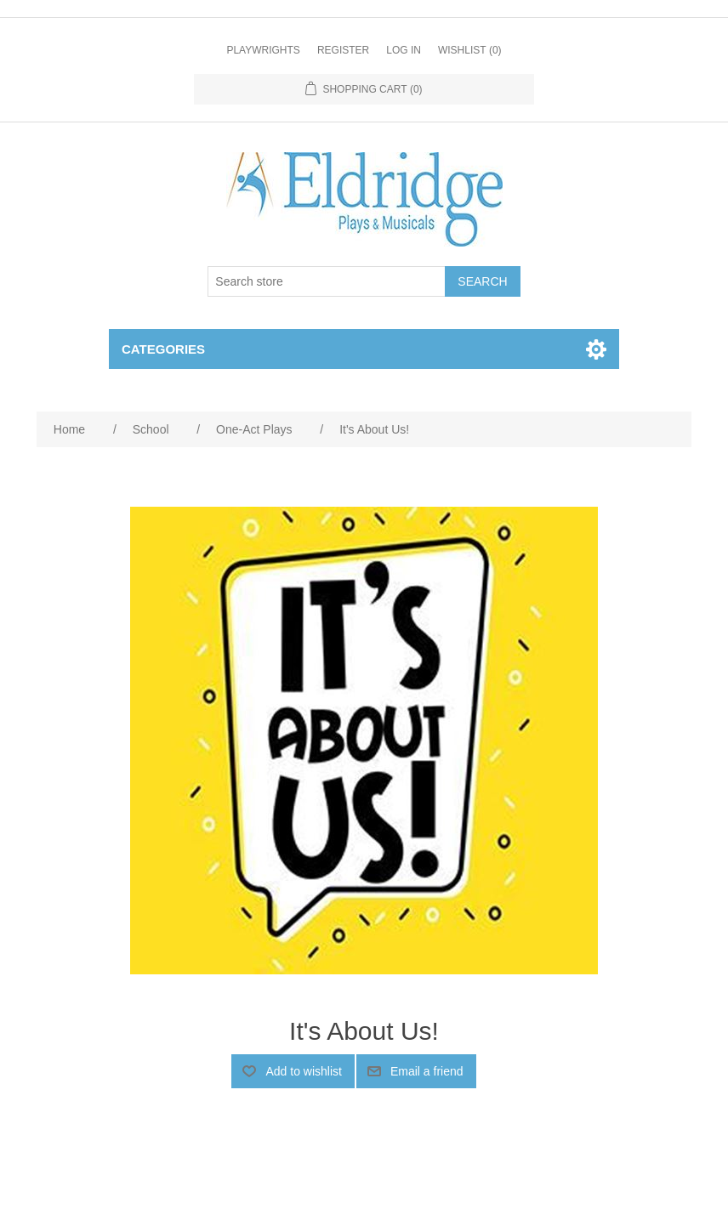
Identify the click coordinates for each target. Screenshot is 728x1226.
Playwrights (262, 50)
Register (343, 50)
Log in (403, 50)
